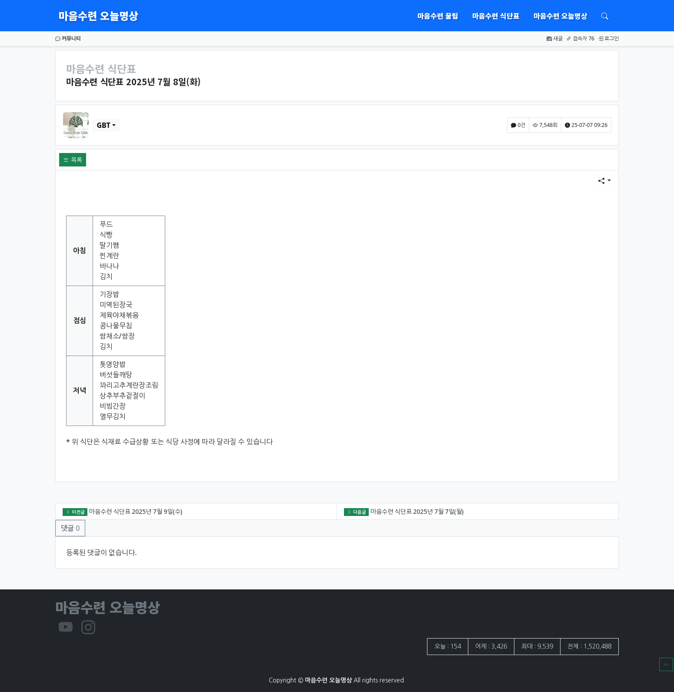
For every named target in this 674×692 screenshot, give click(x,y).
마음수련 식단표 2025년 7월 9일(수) (135, 511)
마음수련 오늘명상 (98, 15)
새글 (555, 38)
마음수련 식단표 (496, 15)
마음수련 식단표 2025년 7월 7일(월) (417, 511)
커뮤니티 (68, 38)
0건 (518, 125)
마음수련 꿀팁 (437, 15)
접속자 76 (580, 38)
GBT (103, 125)
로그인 (608, 38)
